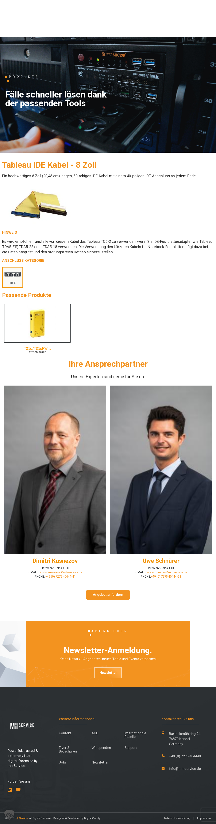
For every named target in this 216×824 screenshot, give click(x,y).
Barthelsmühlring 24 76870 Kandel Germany (184, 739)
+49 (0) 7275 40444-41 (60, 576)
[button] (9, 814)
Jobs (63, 762)
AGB (95, 733)
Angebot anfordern (108, 594)
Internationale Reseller (135, 735)
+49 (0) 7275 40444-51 (166, 576)
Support (130, 748)
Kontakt (65, 733)
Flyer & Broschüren (68, 749)
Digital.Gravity (92, 818)
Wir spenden (101, 748)
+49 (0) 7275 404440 (185, 756)
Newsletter (108, 673)
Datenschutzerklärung (177, 818)
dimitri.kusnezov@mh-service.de (60, 572)
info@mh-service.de (185, 768)
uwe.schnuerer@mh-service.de (166, 572)
